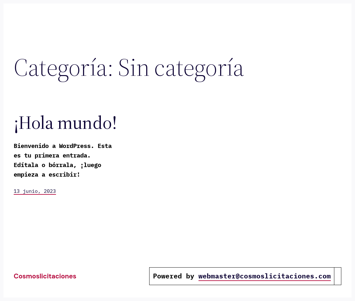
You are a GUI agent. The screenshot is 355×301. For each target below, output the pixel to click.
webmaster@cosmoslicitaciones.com (264, 276)
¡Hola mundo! (65, 123)
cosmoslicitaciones (45, 276)
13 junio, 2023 (35, 191)
